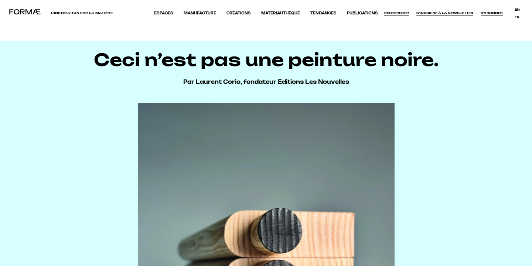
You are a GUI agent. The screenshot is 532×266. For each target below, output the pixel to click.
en (517, 9)
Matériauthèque (280, 13)
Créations (238, 13)
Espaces (163, 13)
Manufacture (200, 13)
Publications (362, 13)
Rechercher (396, 13)
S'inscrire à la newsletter (444, 13)
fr (517, 17)
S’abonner (492, 13)
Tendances (323, 13)
